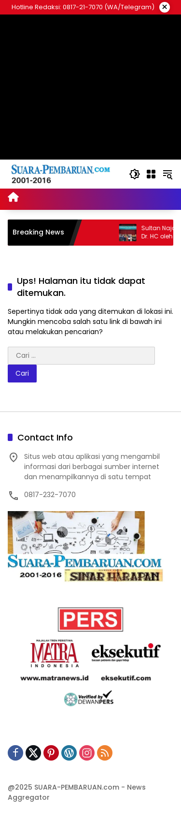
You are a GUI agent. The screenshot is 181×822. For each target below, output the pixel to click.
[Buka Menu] (151, 174)
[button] (134, 174)
